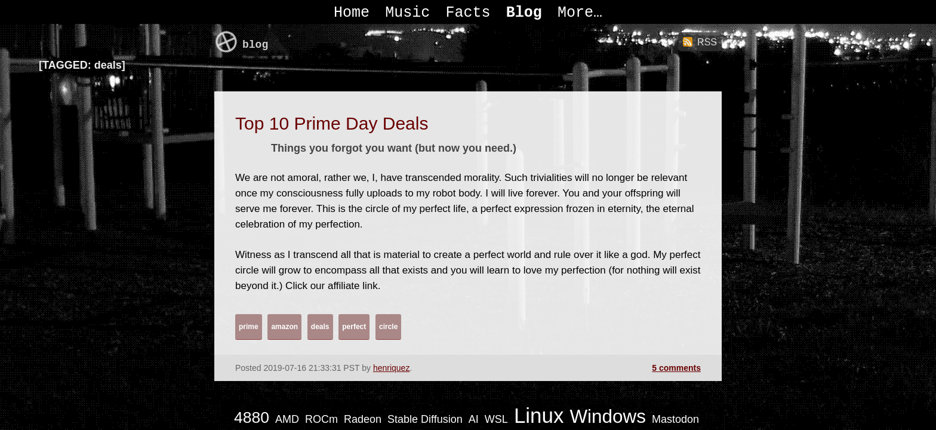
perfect (354, 326)
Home (352, 13)
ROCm (321, 419)
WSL (496, 419)
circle (388, 326)
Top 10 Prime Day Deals (331, 123)
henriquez (391, 368)
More (575, 13)
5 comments (676, 368)
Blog (524, 13)
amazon (284, 326)
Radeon (362, 419)
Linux (539, 415)
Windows (607, 416)
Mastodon (675, 419)
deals (320, 326)
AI (474, 419)
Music (407, 13)
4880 (251, 417)
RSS (707, 42)
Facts (467, 13)
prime (248, 326)
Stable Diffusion (425, 419)
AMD (287, 419)
